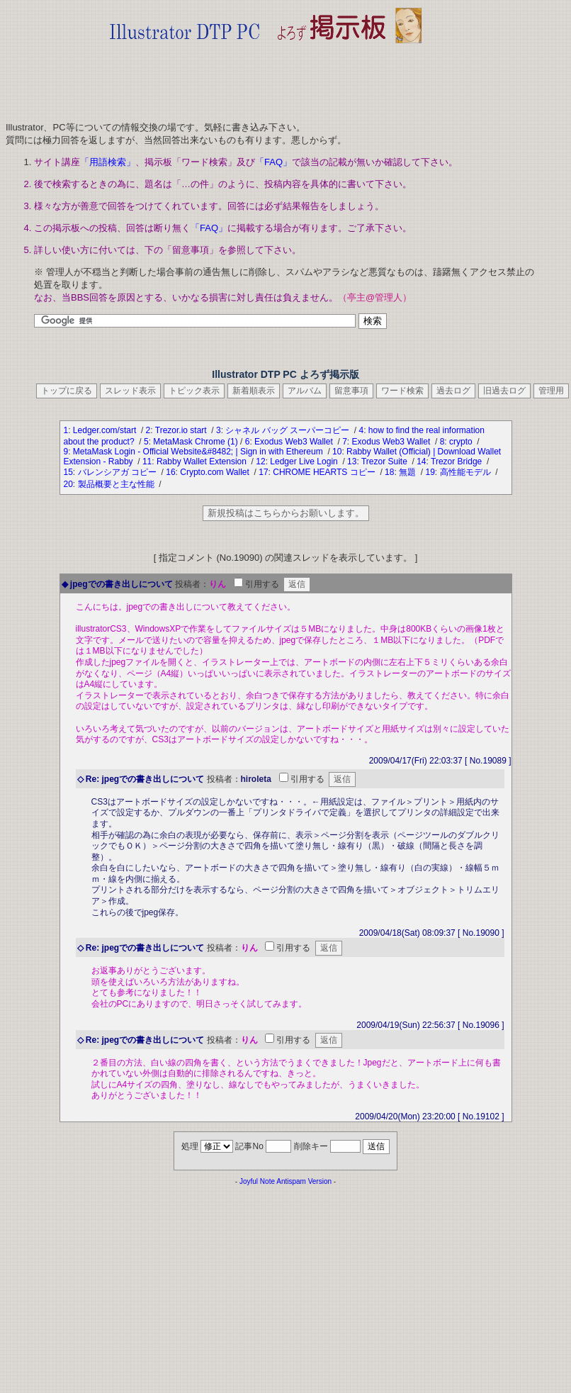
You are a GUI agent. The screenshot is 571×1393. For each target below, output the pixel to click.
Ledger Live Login (305, 461)
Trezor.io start (182, 430)
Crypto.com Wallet (215, 472)
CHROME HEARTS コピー (325, 472)
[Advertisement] (266, 78)
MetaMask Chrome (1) (195, 442)
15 (68, 472)
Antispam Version (304, 1181)
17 (263, 472)
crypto (462, 442)
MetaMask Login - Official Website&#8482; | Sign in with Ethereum (199, 452)
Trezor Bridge (458, 461)
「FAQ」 (273, 162)
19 (429, 472)
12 (260, 461)
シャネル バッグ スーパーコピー (288, 430)
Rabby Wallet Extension (203, 461)
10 (336, 452)
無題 (408, 472)
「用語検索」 (107, 162)
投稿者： (192, 584)
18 (389, 472)
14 (421, 461)
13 (351, 461)
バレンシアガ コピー (118, 472)
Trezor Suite (385, 461)
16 (170, 472)
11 (147, 461)
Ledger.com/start (106, 430)
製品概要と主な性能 (117, 484)
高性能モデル (466, 472)
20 (68, 484)
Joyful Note (257, 1181)
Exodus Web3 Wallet (294, 442)
